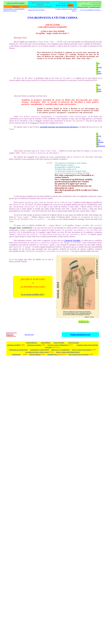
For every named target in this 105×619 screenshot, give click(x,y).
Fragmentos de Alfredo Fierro (18, 350)
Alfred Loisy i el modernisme (60, 350)
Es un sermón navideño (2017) (32, 294)
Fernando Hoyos (53, 354)
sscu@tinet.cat (9, 335)
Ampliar (84, 322)
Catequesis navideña (13, 345)
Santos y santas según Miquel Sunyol (68, 352)
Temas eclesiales (59, 342)
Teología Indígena (35, 354)
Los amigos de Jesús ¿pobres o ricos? (37, 352)
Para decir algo (29, 334)
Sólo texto (16, 6)
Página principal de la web (80, 335)
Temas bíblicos (45, 342)
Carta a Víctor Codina (98, 88)
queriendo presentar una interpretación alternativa (59, 127)
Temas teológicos (31, 342)
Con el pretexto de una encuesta (78, 354)
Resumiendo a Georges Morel (39, 350)
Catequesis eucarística (34, 345)
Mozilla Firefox (82, 7)
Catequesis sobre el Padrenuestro (57, 345)
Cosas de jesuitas (73, 342)
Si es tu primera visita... (91, 10)
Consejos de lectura (36, 10)
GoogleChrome (94, 7)
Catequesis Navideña (72, 240)
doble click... (65, 5)
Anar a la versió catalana (16, 3)
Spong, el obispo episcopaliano (81, 350)
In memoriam (16, 354)
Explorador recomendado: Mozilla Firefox (14, 9)
